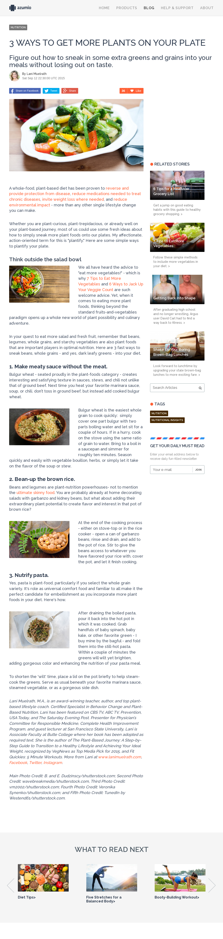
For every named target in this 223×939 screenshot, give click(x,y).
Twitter (35, 762)
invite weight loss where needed (73, 199)
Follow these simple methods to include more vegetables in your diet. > (175, 262)
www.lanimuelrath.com (119, 757)
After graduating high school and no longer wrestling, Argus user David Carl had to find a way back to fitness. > (175, 316)
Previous (11, 885)
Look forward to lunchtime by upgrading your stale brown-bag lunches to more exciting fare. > (177, 370)
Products (126, 8)
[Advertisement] (177, 121)
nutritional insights (167, 420)
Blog (149, 8)
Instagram (52, 762)
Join (198, 469)
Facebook (18, 762)
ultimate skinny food (35, 492)
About (207, 8)
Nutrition (159, 413)
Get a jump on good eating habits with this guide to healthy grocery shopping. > (177, 210)
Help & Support (177, 8)
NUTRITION (18, 27)
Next (212, 885)
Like (135, 91)
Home (104, 8)
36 (123, 91)
